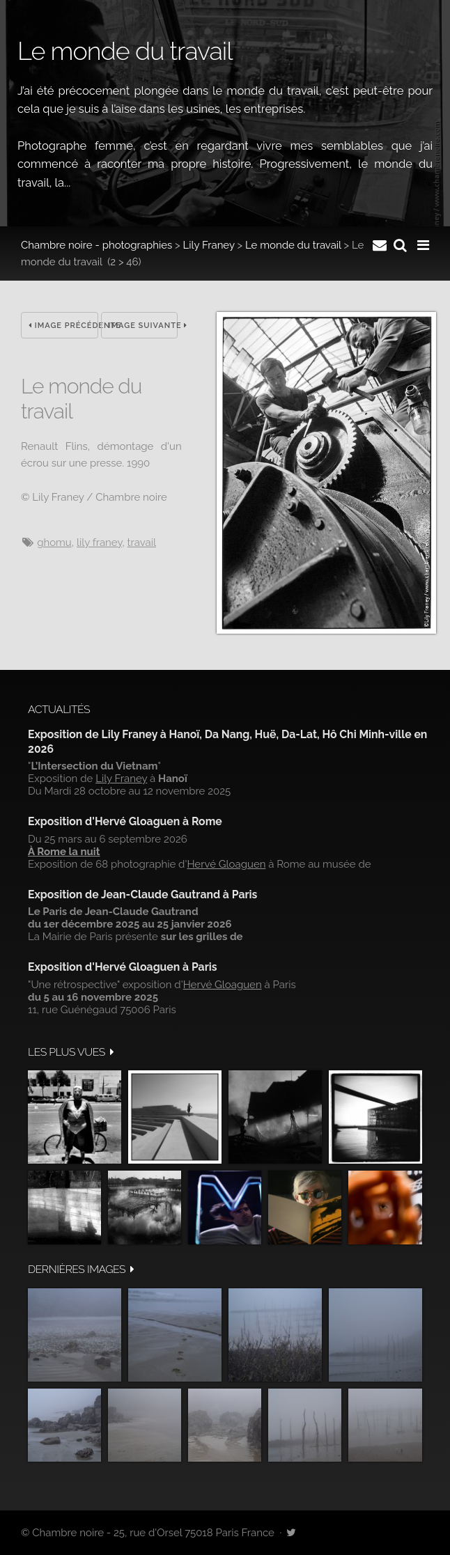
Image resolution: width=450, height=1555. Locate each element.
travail (142, 542)
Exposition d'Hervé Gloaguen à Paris (122, 967)
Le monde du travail (293, 245)
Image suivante (143, 325)
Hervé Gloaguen (226, 864)
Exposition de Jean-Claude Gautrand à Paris (142, 894)
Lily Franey (209, 245)
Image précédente (63, 325)
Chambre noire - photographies (96, 245)
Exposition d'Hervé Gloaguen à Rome (125, 821)
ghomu (54, 542)
